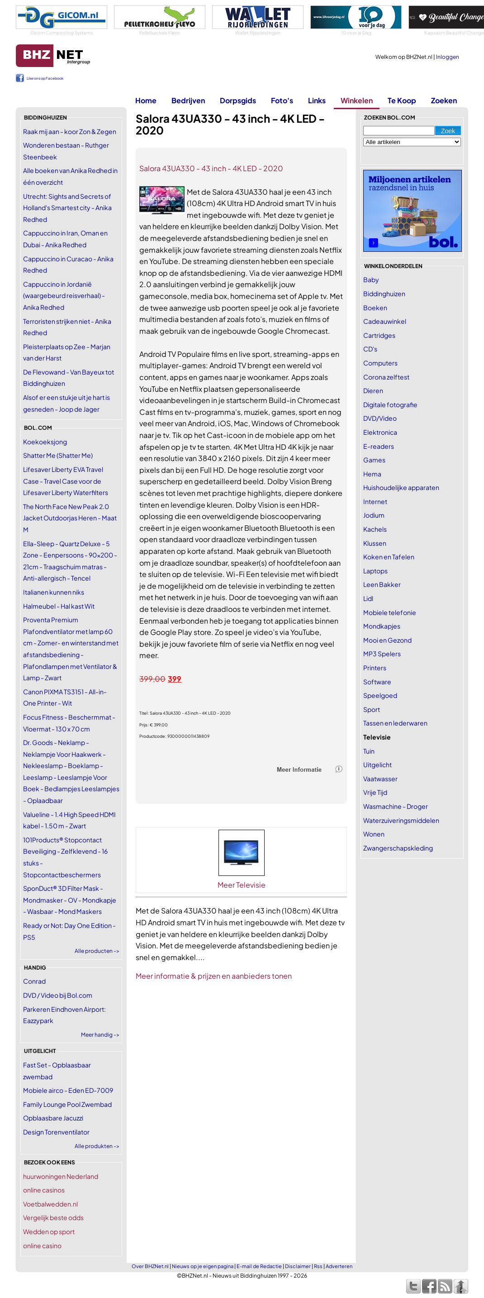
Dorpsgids (238, 100)
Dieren (373, 390)
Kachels (375, 529)
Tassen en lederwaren (395, 723)
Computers (380, 363)
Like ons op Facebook (45, 78)
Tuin (369, 751)
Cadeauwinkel (384, 321)
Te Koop (402, 100)
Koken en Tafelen (388, 557)
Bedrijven (188, 100)
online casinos (44, 1190)
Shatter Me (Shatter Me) (58, 455)
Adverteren (339, 1266)
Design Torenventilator (56, 1132)
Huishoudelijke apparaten (401, 487)
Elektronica (380, 432)
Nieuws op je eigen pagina (202, 1266)
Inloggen (447, 56)
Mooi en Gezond (387, 640)
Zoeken (444, 100)
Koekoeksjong (45, 441)
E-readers (378, 446)
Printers (374, 667)
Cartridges (379, 335)
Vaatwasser (380, 778)
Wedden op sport (49, 1231)
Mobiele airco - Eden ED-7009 (68, 1090)
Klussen (374, 543)
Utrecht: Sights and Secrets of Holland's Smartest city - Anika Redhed (67, 207)
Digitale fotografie (390, 404)
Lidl (368, 598)
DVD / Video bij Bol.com (57, 995)
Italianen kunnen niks (53, 592)
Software (377, 682)
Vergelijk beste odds (53, 1217)
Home (146, 100)
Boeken (375, 307)
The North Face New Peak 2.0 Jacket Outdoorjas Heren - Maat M (70, 518)
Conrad (34, 981)
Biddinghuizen (384, 293)
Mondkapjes (381, 626)
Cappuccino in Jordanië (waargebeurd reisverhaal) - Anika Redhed (64, 295)
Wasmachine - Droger (395, 806)
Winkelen (357, 100)
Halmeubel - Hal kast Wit (59, 606)
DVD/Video (380, 418)
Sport (371, 709)
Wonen (373, 834)
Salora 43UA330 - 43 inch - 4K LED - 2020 (211, 168)
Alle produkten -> (97, 1146)
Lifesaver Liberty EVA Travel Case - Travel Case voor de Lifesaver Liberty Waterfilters (65, 480)
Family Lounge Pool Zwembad (67, 1104)
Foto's (282, 100)
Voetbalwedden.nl (50, 1204)
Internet (375, 501)
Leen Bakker (382, 584)
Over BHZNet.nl (150, 1266)
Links (317, 100)
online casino (42, 1245)
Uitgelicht (377, 764)
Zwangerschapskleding (398, 848)
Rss (318, 1266)
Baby (371, 279)
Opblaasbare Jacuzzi (53, 1118)
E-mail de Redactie (259, 1266)
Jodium (373, 515)
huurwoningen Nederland (60, 1176)
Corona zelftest (386, 377)
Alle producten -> (97, 950)
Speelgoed (380, 695)
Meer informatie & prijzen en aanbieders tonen (214, 976)
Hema (372, 474)
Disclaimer (298, 1266)
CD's (370, 349)
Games (374, 460)
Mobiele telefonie (389, 612)
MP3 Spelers (382, 653)
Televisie (377, 737)
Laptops (375, 571)
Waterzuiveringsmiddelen (401, 820)
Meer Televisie (242, 884)
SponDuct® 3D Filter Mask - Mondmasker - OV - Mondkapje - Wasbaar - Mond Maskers (69, 899)
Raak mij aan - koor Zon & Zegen (69, 131)
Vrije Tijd (375, 792)
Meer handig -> (100, 1034)
